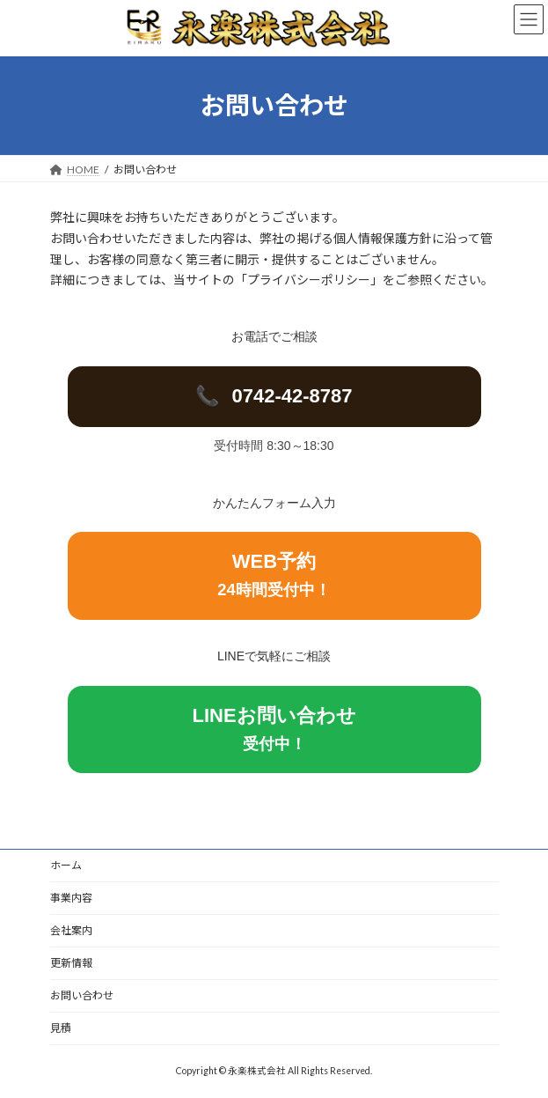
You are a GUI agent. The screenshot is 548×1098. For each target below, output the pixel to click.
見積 (60, 1028)
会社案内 (71, 930)
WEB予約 (273, 574)
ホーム (66, 865)
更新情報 (71, 962)
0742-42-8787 (273, 396)
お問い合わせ (81, 995)
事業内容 (71, 897)
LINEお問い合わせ (273, 728)
